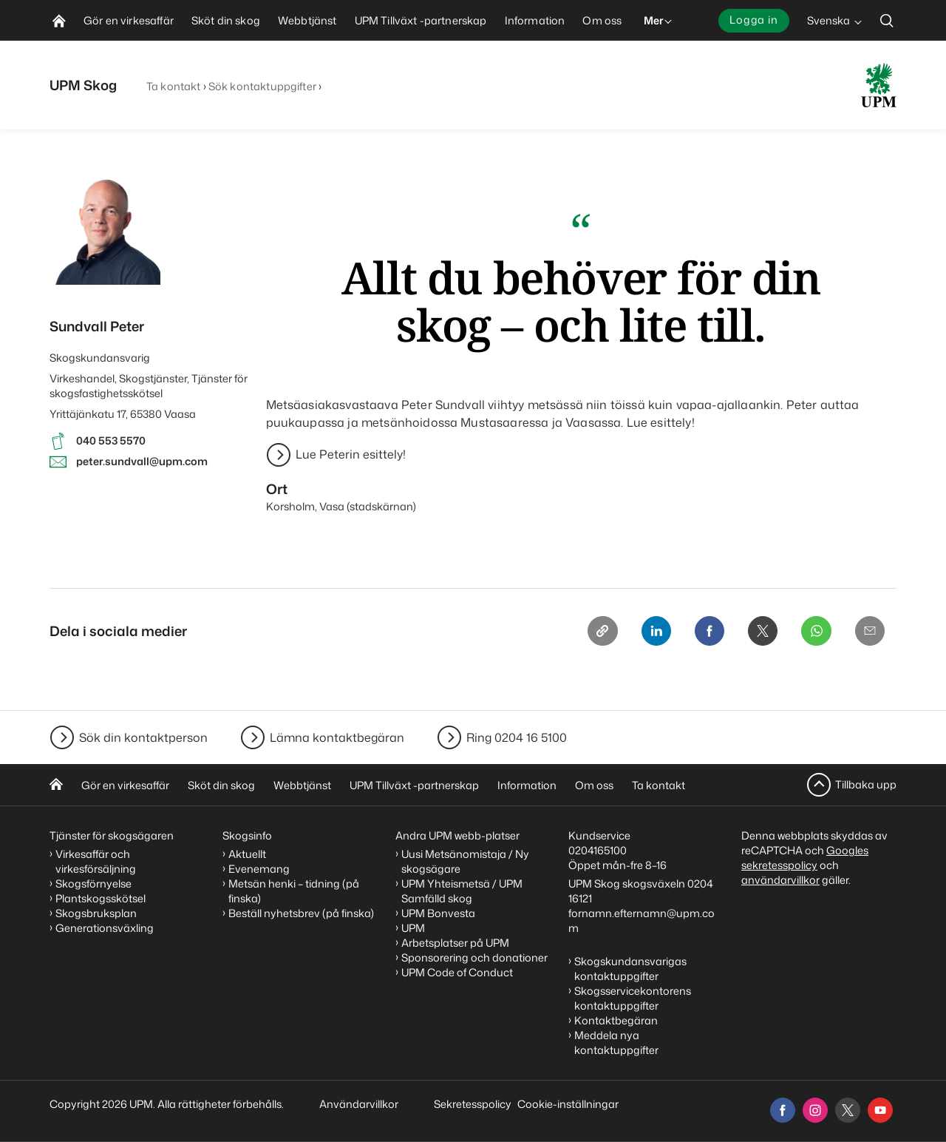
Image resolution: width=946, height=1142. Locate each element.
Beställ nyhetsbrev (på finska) (301, 913)
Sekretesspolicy (472, 1104)
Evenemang (259, 868)
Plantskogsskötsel (100, 898)
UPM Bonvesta (438, 913)
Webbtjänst (302, 785)
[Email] (868, 632)
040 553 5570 (111, 440)
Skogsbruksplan (96, 913)
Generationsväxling (104, 928)
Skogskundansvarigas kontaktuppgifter (630, 968)
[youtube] (880, 1110)
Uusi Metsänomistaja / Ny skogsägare (465, 861)
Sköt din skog (221, 785)
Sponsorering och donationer (474, 957)
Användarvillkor (360, 1104)
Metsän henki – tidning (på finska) (293, 891)
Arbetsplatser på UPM (455, 942)
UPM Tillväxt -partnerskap (414, 785)
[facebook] (782, 1110)
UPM (413, 928)
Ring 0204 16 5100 (516, 737)
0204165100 (597, 850)
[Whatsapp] (812, 632)
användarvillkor (780, 880)
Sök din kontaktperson (143, 737)
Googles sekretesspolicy (804, 857)
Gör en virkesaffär (125, 785)
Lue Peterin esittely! (351, 455)
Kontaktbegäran (616, 1020)
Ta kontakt (173, 86)
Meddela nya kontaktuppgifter (616, 1042)
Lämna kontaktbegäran (337, 737)
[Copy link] (587, 632)
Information (527, 785)
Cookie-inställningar (568, 1104)
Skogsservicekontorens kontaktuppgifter (632, 998)
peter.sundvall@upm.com (142, 461)
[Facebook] (700, 632)
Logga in (753, 19)
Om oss (594, 785)
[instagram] (815, 1110)
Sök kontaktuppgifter (262, 86)
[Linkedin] (643, 632)
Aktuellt (247, 854)
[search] (887, 20)
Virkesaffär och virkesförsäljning (96, 861)
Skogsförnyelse (93, 883)
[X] (756, 632)
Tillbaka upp (865, 784)
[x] (847, 1110)
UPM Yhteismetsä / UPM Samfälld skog (462, 891)
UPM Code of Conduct (457, 972)
